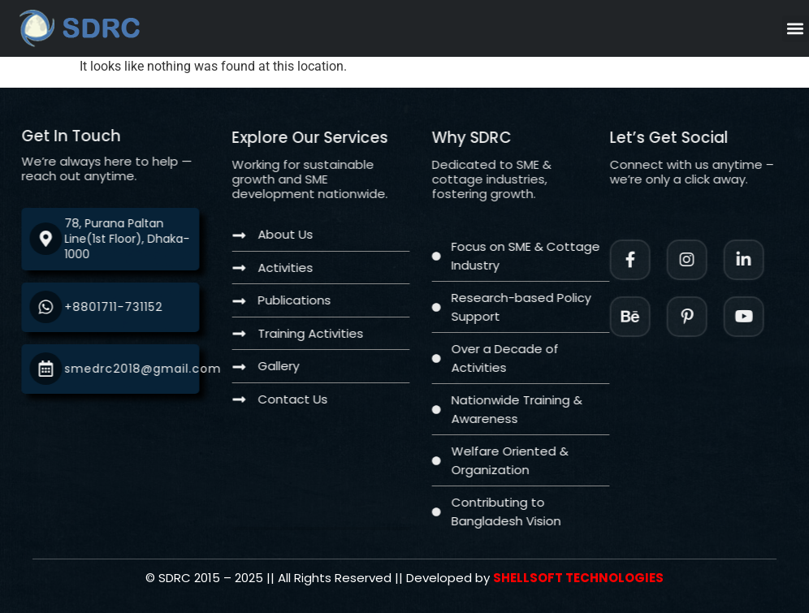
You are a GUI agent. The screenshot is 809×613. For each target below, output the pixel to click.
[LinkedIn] (762, 260)
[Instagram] (705, 260)
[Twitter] (762, 316)
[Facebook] (648, 260)
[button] (795, 28)
